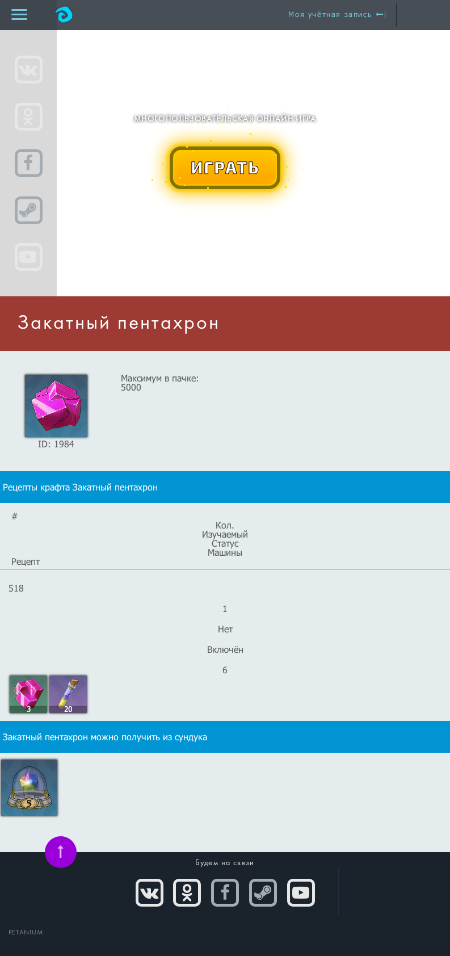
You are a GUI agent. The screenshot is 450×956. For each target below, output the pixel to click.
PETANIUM (26, 932)
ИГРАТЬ (225, 167)
